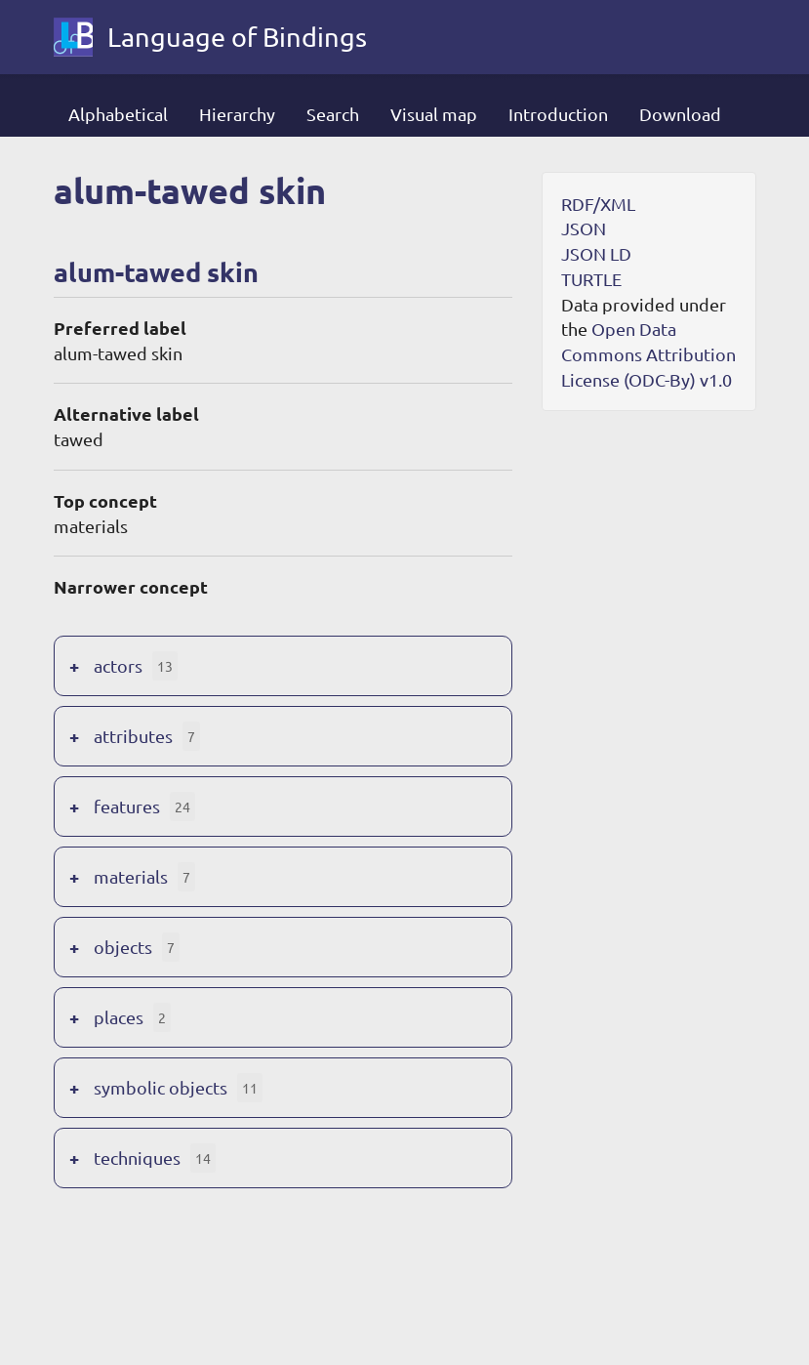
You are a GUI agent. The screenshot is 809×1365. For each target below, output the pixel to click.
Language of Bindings (237, 37)
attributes (133, 735)
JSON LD (596, 253)
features (127, 806)
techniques (137, 1157)
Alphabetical (118, 113)
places (118, 1017)
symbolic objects (160, 1087)
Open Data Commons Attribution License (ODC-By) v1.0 (648, 353)
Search (332, 113)
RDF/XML (598, 203)
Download (680, 113)
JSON (583, 228)
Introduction (558, 113)
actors (118, 665)
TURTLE (591, 279)
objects (123, 946)
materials (131, 876)
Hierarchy (237, 113)
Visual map (433, 113)
